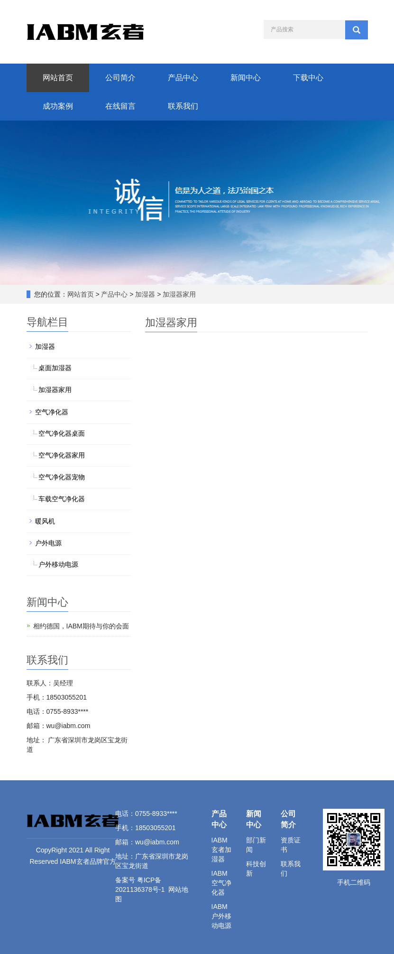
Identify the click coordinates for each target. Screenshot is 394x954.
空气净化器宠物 (61, 477)
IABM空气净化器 (221, 883)
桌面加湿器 (55, 368)
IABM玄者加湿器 (221, 849)
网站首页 (58, 78)
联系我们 (183, 106)
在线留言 (120, 106)
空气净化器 (51, 412)
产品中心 (183, 78)
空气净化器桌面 (61, 433)
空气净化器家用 (61, 455)
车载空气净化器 (61, 499)
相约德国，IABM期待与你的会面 (81, 626)
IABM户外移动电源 (221, 916)
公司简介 (120, 78)
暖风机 (45, 521)
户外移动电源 (58, 564)
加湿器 (145, 294)
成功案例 (58, 106)
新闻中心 (245, 78)
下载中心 (308, 78)
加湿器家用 (178, 294)
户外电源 (48, 543)
